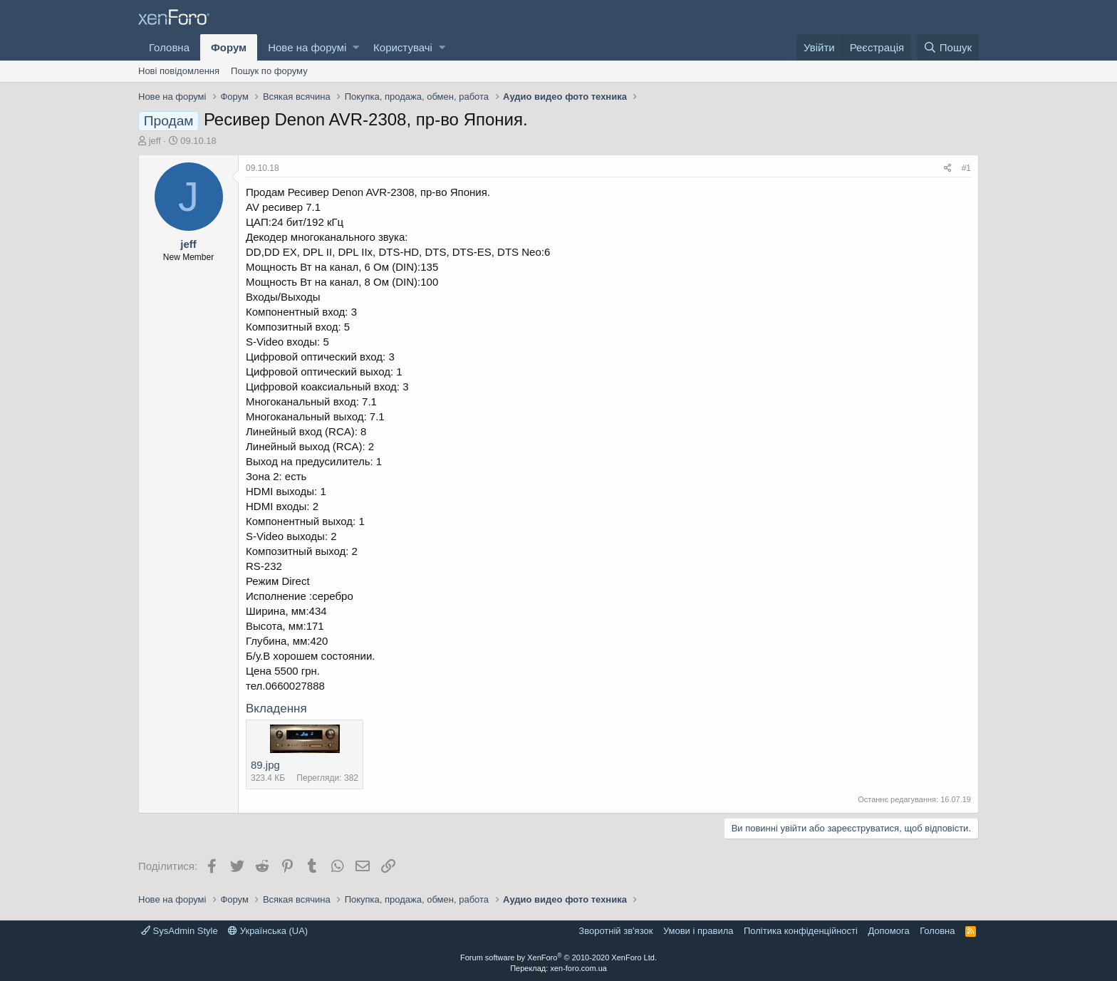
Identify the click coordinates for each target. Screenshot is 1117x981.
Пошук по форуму (269, 71)
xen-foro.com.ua (578, 968)
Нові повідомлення (178, 71)
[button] (356, 47)
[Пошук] (948, 47)
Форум (228, 47)
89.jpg (265, 765)
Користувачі (402, 47)
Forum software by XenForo (558, 957)
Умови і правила (698, 930)
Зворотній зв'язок (615, 930)
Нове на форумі (307, 47)
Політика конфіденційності (801, 930)
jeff (155, 140)
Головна (169, 47)
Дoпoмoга (888, 930)
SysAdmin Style (179, 930)
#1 (966, 168)
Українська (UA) (268, 930)
